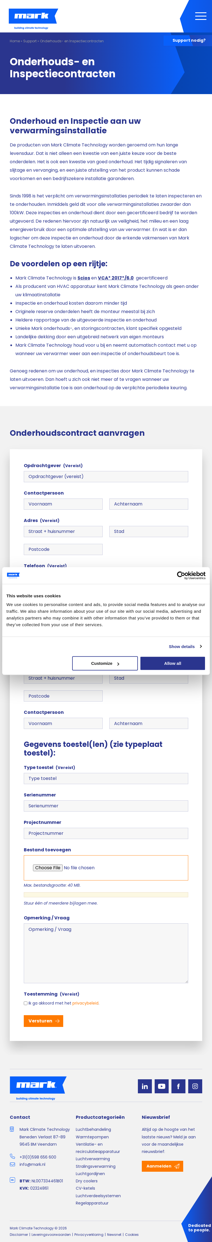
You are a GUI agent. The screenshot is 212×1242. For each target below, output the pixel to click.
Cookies (132, 1234)
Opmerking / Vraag (47, 918)
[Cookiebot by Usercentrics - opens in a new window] (181, 575)
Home (15, 41)
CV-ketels (85, 1188)
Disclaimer (19, 1234)
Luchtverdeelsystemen (98, 1196)
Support (30, 41)
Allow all (172, 663)
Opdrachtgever (53, 465)
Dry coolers (87, 1181)
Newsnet (114, 1234)
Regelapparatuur (92, 1203)
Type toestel (49, 767)
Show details (182, 646)
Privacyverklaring (88, 1234)
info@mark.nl (32, 1164)
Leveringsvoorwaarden (51, 1234)
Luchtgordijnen (90, 1173)
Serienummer (40, 795)
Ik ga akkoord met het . (64, 1003)
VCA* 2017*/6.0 (116, 278)
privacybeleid (85, 1003)
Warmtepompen (92, 1137)
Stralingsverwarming (96, 1166)
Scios (83, 278)
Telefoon (45, 566)
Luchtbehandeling (93, 1129)
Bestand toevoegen (47, 850)
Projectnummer (42, 822)
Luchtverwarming (93, 1159)
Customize (105, 663)
